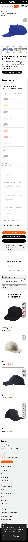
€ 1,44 (7, 330)
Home (3, 12)
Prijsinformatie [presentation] (14, 261)
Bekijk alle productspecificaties (13, 88)
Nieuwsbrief (5, 474)
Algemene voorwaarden (9, 512)
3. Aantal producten (11, 220)
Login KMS (4, 503)
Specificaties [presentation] (14, 270)
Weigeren (16, 536)
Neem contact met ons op (12, 72)
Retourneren (5, 496)
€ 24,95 (7, 364)
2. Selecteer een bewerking (9, 164)
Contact (3, 490)
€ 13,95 (7, 398)
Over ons (4, 470)
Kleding (8, 12)
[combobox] (7, 6)
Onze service (5, 500)
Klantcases (4, 480)
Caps (20, 13)
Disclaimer (4, 523)
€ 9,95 (7, 431)
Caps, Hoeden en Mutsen (9, 13)
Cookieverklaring (6, 516)
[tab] (14, 261)
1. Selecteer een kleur (11, 94)
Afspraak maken (6, 477)
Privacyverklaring (6, 519)
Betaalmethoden (6, 493)
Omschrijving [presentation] (14, 266)
